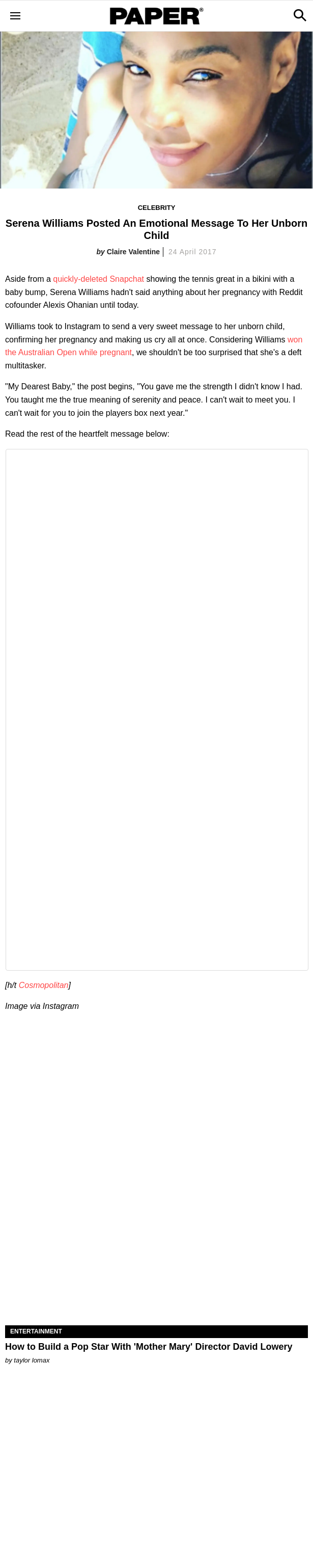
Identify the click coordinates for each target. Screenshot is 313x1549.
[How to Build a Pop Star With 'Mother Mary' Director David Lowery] (156, 1250)
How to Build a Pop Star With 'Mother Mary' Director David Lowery (148, 1347)
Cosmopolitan (44, 985)
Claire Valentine (133, 252)
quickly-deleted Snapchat (98, 279)
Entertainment (36, 1331)
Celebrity (157, 207)
